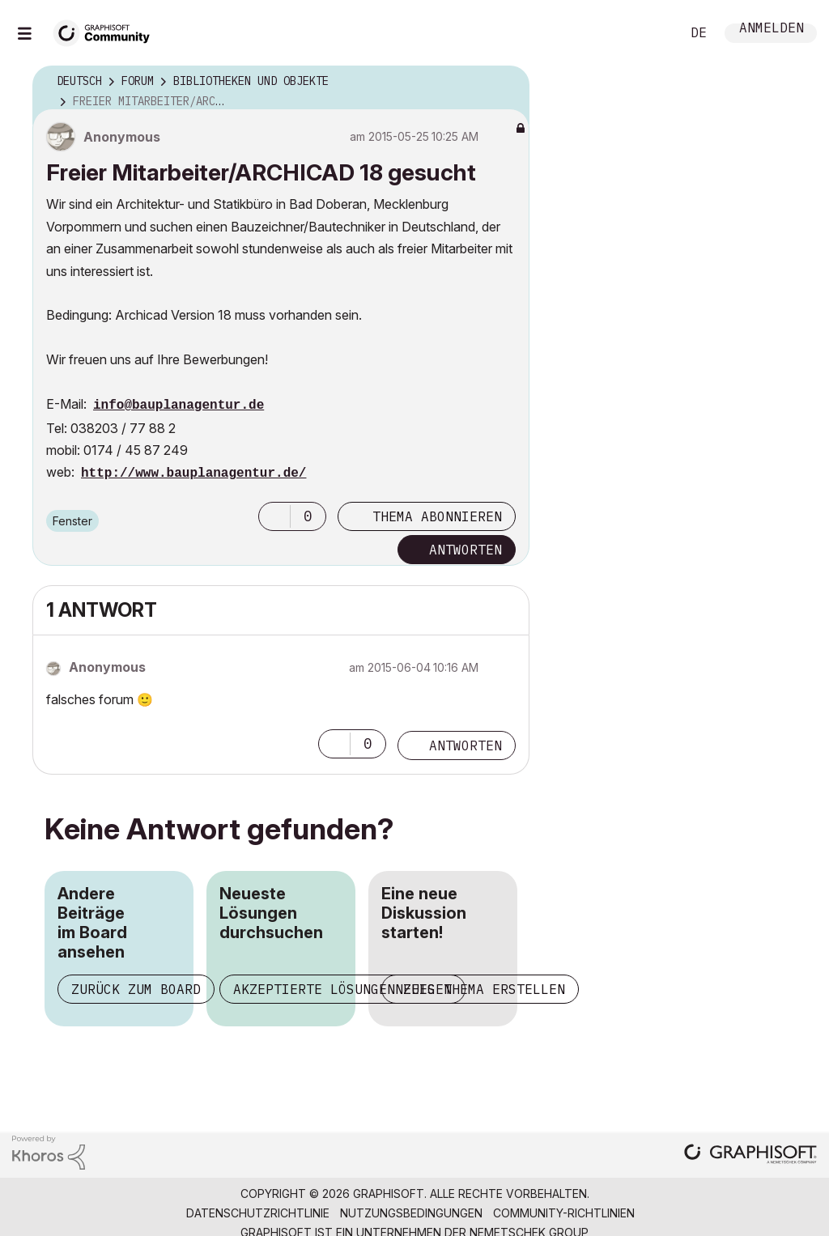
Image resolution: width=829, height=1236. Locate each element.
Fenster (72, 521)
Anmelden (771, 29)
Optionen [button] (506, 82)
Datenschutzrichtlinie (257, 1213)
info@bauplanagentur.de (178, 405)
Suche (650, 33)
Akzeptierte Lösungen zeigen (342, 989)
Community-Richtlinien (564, 1213)
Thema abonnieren (437, 516)
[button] (274, 516)
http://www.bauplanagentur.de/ (193, 473)
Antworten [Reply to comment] (465, 745)
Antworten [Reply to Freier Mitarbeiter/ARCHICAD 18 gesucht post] (465, 550)
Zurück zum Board (136, 989)
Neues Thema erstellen (480, 989)
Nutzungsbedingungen (411, 1213)
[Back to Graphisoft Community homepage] (107, 31)
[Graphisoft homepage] (750, 1155)
